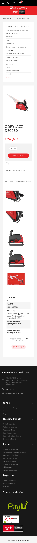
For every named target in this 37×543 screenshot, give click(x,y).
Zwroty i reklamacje (9, 439)
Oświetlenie (9, 37)
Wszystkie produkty (12, 71)
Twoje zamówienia (9, 480)
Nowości (9, 74)
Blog (4, 414)
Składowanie (10, 43)
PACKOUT (9, 40)
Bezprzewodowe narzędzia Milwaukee (18, 27)
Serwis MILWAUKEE (10, 458)
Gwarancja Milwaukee (10, 455)
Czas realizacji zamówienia (12, 436)
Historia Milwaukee (9, 461)
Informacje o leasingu (10, 449)
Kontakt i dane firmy (10, 408)
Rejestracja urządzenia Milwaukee (14, 452)
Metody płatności (9, 424)
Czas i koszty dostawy (10, 433)
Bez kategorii (10, 64)
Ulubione (6, 486)
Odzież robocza (11, 50)
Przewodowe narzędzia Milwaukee (17, 30)
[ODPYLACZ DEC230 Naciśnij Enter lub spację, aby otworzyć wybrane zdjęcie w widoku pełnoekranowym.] (18, 103)
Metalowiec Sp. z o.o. (9, 18)
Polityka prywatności (10, 427)
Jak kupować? (7, 467)
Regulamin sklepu (9, 430)
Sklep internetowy (17, 540)
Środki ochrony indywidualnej (16, 47)
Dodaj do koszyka (18, 155)
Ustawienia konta (9, 483)
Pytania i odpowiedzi (10, 470)
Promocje (9, 77)
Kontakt (5, 411)
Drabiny (8, 67)
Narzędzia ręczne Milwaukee (15, 54)
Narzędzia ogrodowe (13, 33)
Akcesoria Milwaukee (23, 18)
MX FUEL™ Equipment (12, 61)
